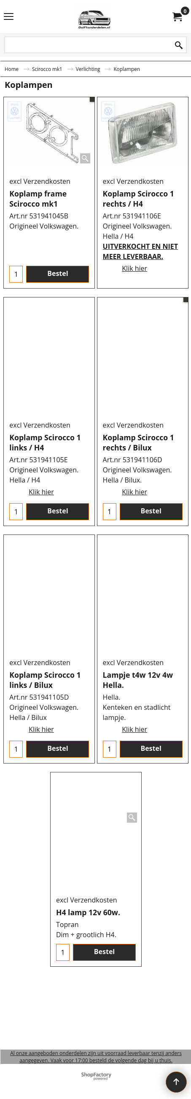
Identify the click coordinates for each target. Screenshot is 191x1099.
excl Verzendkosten (39, 224)
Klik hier (134, 320)
